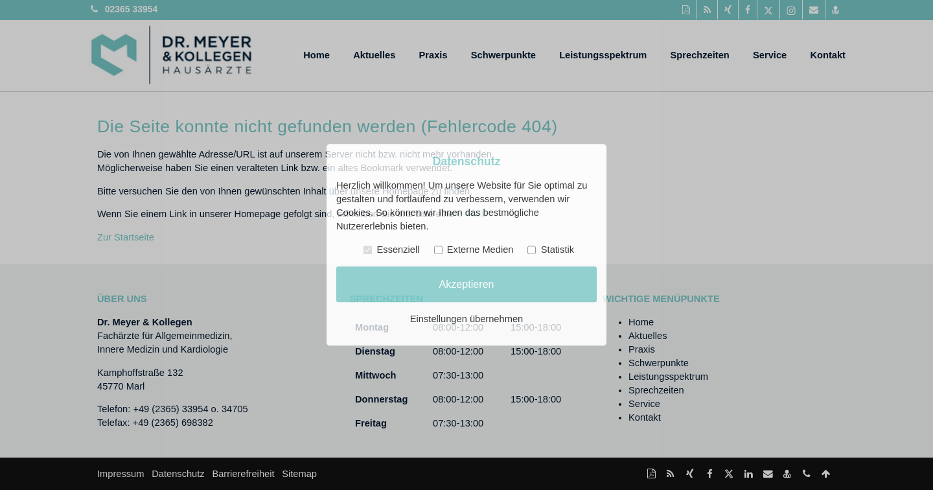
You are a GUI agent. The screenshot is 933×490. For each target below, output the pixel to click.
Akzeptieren (466, 284)
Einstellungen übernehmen (466, 319)
